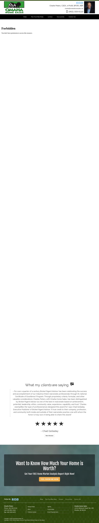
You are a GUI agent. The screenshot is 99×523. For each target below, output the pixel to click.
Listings (61, 499)
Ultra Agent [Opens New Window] (42, 520)
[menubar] (49, 16)
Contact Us (77, 499)
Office (29, 509)
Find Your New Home (51, 499)
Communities (50, 509)
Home (41, 499)
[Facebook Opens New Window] (77, 2)
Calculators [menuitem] (60, 17)
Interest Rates (31, 506)
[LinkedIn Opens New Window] (82, 2)
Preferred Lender (32, 512)
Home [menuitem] (25, 17)
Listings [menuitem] (50, 17)
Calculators (68, 499)
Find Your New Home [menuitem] (37, 17)
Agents (49, 506)
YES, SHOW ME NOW (49, 479)
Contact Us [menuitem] (72, 17)
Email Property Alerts (52, 512)
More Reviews (49, 435)
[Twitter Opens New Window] (80, 2)
